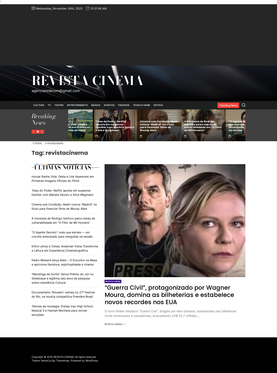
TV (49, 105)
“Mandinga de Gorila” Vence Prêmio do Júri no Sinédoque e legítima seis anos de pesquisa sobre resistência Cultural (63, 278)
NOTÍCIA (158, 105)
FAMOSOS (123, 105)
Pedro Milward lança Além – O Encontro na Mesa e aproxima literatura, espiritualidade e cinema (64, 262)
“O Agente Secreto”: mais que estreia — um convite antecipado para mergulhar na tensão (62, 234)
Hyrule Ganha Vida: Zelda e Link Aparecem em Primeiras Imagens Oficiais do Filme (90, 127)
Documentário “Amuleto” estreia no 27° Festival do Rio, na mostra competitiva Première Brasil (63, 294)
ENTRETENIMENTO (77, 105)
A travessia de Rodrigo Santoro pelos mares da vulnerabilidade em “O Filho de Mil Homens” (222, 126)
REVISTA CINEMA (88, 80)
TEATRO (59, 105)
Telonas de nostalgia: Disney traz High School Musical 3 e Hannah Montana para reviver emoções (62, 311)
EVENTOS (109, 105)
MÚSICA (96, 105)
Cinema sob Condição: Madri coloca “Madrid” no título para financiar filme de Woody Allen (179, 126)
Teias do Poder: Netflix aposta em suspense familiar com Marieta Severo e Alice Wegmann (134, 126)
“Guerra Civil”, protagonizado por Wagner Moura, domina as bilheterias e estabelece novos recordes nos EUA (169, 294)
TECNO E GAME (141, 105)
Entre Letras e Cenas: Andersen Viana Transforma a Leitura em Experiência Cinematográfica (65, 248)
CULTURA (38, 105)
